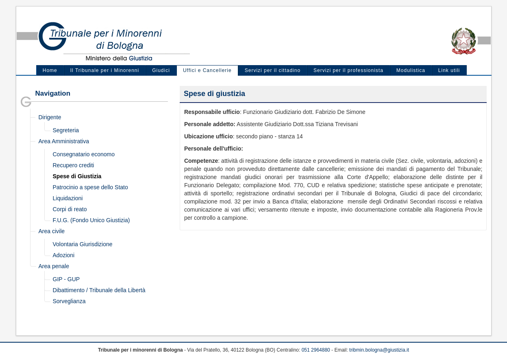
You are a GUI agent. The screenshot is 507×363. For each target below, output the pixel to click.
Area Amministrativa (64, 141)
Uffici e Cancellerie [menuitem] (207, 70)
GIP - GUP (66, 279)
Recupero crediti (73, 165)
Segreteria (66, 130)
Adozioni (64, 255)
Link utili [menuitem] (449, 70)
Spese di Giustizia (77, 176)
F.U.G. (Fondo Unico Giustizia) (91, 220)
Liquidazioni (68, 198)
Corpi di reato (70, 209)
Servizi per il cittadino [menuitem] (272, 70)
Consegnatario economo (84, 154)
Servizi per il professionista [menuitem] (348, 70)
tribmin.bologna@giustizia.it (379, 350)
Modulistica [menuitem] (410, 70)
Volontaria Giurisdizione (83, 244)
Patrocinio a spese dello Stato (90, 187)
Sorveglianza (69, 301)
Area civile (52, 231)
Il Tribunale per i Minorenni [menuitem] (104, 70)
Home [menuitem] (50, 70)
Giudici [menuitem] (161, 70)
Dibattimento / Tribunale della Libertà (99, 290)
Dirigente (50, 117)
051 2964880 (316, 350)
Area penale (54, 266)
